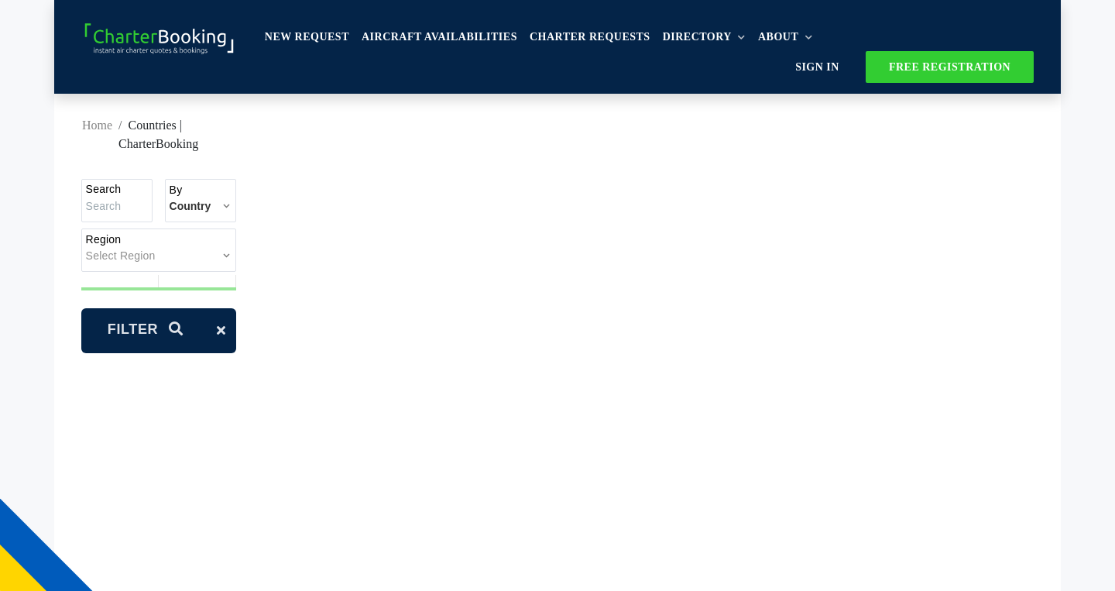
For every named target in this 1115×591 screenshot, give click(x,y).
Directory (705, 37)
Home (97, 125)
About (786, 37)
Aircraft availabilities (440, 37)
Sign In (818, 67)
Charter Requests (590, 37)
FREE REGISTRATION (949, 67)
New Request (308, 37)
